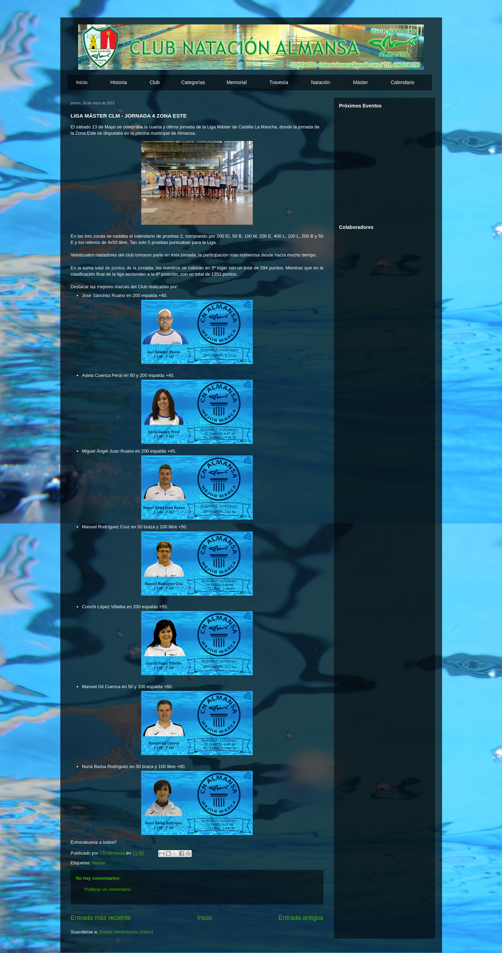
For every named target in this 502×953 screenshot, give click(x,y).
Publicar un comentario (108, 889)
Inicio (82, 82)
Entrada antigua (301, 917)
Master (99, 862)
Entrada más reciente (101, 917)
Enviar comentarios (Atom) (126, 932)
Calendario (402, 82)
